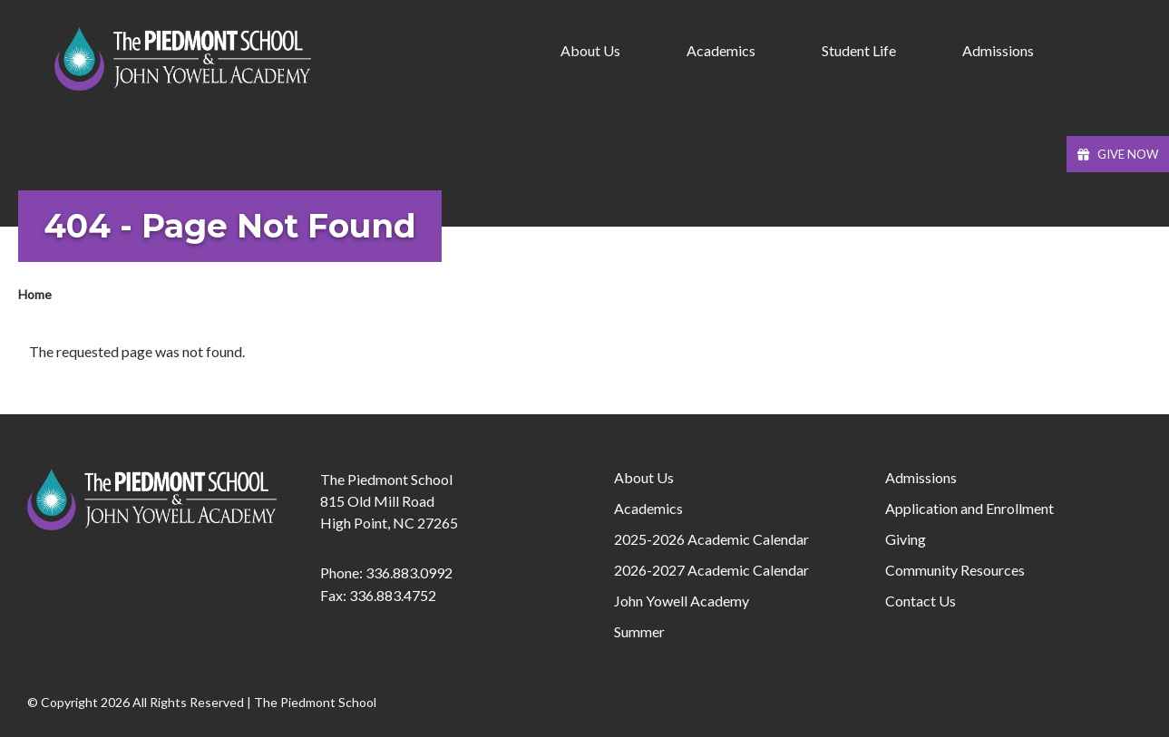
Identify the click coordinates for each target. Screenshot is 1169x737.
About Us (644, 477)
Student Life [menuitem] (859, 50)
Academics (648, 508)
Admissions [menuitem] (998, 50)
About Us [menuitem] (590, 50)
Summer (639, 631)
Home (35, 294)
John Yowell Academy (681, 600)
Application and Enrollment (969, 508)
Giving (905, 539)
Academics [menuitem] (721, 50)
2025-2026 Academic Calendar (711, 539)
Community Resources (955, 569)
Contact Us (920, 600)
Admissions (921, 477)
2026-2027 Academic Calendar (711, 569)
